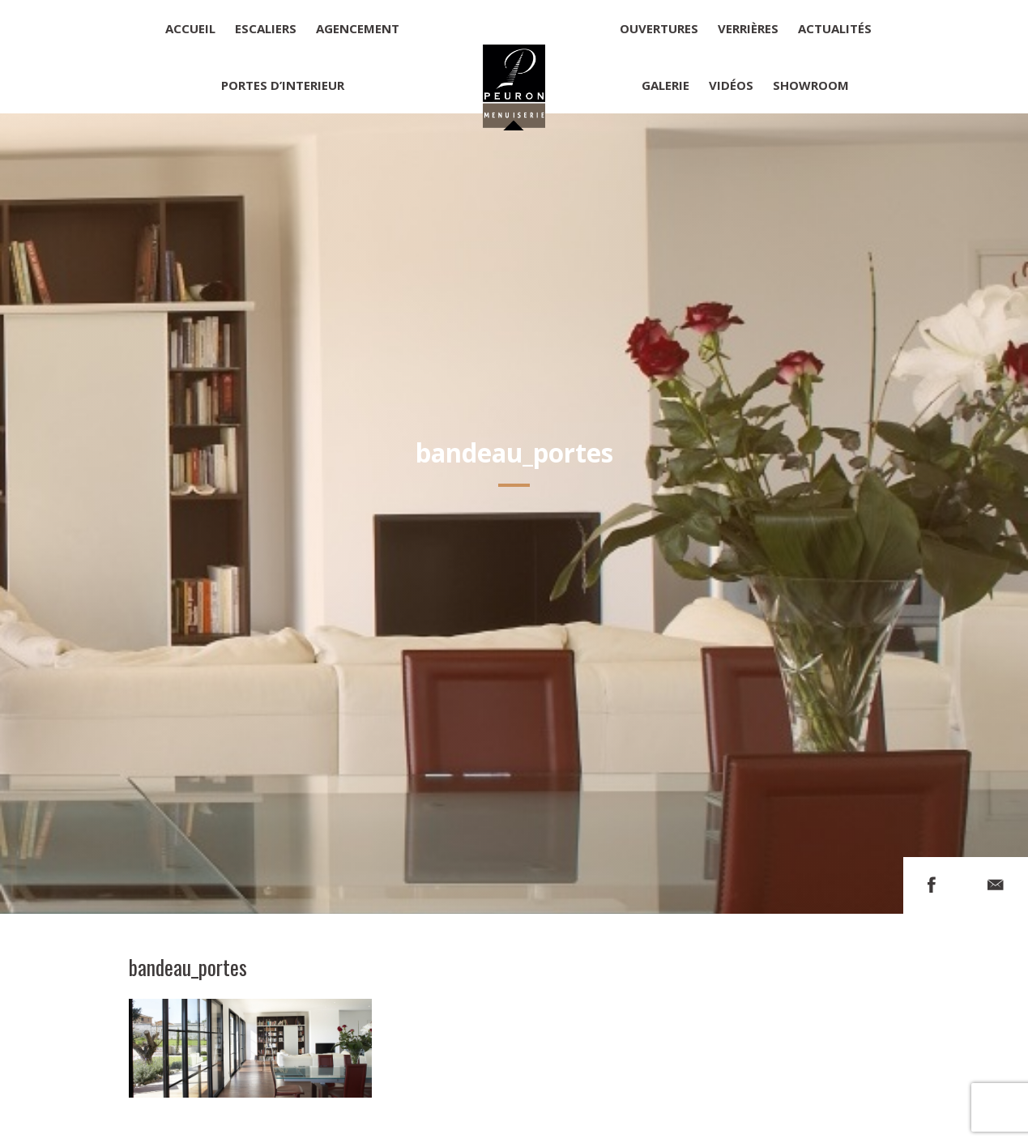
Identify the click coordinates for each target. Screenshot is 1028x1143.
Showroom (811, 85)
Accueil (190, 28)
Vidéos (731, 85)
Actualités (835, 28)
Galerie (665, 85)
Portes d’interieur (282, 85)
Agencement (357, 28)
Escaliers (265, 28)
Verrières (748, 28)
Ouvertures (659, 28)
